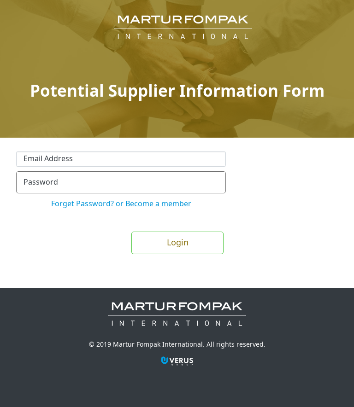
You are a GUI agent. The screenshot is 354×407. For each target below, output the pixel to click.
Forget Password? (83, 203)
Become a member (158, 203)
